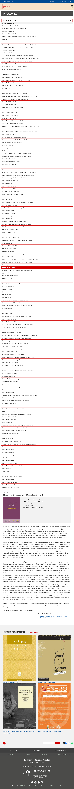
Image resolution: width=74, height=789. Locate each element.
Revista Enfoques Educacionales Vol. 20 (12, 466)
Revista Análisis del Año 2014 (9, 256)
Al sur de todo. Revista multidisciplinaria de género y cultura (17, 55)
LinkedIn (69, 743)
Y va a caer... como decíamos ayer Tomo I (12, 346)
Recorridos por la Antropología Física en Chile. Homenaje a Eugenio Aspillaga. (19, 732)
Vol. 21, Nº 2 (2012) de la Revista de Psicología (13, 216)
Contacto (28, 754)
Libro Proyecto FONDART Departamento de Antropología (17, 148)
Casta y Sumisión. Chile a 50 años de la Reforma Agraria (16, 409)
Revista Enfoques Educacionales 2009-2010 (13, 121)
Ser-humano (5, 235)
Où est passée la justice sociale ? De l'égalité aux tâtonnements (18, 425)
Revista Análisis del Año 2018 (9, 417)
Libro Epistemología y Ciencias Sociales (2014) (14, 221)
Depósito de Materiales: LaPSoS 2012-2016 (13, 365)
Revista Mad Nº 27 (7, 218)
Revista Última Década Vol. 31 (9, 463)
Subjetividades (6, 471)
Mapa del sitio (46, 754)
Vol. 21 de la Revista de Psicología (10, 191)
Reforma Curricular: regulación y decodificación (14, 379)
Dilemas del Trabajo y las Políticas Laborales (13, 25)
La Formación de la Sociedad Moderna (12, 476)
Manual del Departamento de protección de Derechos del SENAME (19, 45)
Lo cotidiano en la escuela (8, 406)
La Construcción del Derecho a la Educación (13, 85)
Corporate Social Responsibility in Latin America (14, 93)
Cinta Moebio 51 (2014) (8, 251)
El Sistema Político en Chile (9, 403)
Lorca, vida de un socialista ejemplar (11, 284)
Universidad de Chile (57, 785)
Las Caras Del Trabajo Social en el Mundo (13, 311)
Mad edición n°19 (6, 39)
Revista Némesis (6, 88)
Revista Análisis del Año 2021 (9, 479)
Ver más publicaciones (32, 632)
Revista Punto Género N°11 (9, 419)
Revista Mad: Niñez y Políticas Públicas (12, 77)
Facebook (66, 743)
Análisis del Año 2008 (7, 53)
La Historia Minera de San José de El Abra (12, 107)
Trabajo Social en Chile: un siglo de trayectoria (14, 327)
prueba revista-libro (7, 145)
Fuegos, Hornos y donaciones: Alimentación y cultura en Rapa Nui (19, 36)
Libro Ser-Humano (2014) (8, 232)
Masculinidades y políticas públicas (11, 170)
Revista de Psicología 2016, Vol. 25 (11, 362)
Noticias (13, 750)
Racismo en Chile (6, 297)
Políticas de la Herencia (8, 438)
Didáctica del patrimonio (8, 376)
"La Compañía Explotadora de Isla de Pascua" (13, 150)
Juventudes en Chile (7, 308)
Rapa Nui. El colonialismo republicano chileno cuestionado (17, 262)
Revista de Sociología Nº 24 (9, 134)
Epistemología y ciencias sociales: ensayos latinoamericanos (17, 202)
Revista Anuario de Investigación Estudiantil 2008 (14, 140)
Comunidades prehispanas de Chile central (13, 354)
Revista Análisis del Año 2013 (9, 246)
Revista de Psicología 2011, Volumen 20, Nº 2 (13, 178)
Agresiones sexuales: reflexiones (10, 74)
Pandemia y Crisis (6, 447)
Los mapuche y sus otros (8, 341)
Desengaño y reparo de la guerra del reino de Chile (15, 343)
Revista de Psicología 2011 (9, 164)
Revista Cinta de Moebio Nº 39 (10, 110)
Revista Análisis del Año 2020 (9, 34)
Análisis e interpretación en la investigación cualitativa (16, 208)
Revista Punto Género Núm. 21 (10, 485)
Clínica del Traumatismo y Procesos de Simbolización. (15, 99)
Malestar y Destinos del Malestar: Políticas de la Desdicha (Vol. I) (18, 357)
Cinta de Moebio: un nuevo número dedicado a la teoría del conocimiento (20, 126)
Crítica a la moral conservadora (10, 275)
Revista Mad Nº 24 (7, 167)
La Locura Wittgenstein (8, 398)
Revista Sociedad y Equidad (9, 159)
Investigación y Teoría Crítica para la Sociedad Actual (15, 400)
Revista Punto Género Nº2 (9, 213)
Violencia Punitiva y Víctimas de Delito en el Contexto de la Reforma (19, 395)
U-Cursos (59, 1)
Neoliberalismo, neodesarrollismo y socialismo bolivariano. (17, 428)
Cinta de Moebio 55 (7, 294)
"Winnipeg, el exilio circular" (9, 104)
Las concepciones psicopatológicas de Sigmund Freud (16, 80)
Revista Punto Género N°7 (9, 322)
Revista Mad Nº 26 (7, 183)
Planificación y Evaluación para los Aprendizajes (14, 28)
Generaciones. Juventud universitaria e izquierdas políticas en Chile (19, 172)
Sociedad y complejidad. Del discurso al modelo (14, 91)
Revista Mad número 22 (8, 83)
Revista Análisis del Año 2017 (9, 392)
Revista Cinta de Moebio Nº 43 (10, 180)
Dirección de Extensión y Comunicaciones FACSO (40, 785)
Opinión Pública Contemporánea (10, 389)
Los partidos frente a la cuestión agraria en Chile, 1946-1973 (17, 316)
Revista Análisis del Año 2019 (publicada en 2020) (14, 430)
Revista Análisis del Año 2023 (9, 482)
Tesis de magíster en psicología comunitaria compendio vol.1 (17, 47)
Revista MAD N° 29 (7, 199)
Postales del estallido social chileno (11, 433)
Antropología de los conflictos (10, 381)
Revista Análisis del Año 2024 (11, 682)
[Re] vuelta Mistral (7, 292)
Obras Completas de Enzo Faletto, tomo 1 (12, 72)
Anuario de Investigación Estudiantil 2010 (12, 123)
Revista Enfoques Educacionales (10, 474)
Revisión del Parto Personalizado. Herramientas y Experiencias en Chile (20, 58)
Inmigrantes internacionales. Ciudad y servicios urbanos (16, 156)
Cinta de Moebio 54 (7, 289)
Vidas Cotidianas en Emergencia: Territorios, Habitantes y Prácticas (19, 330)
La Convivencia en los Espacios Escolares (12, 142)
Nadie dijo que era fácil (8, 286)
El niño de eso (5, 384)
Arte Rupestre (6, 457)
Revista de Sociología (7, 468)
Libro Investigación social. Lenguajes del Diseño (14, 227)
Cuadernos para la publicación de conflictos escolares (16, 42)
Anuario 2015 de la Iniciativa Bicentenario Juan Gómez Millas (17, 324)
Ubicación (10, 754)
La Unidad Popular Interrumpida (10, 487)
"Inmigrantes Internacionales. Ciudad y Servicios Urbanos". (17, 153)
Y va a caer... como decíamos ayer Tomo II (12, 360)
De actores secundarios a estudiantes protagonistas (15, 66)
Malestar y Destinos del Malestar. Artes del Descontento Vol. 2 (18, 370)
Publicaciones (10, 14)
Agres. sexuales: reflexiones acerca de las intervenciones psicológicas (19, 96)
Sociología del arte (7, 313)
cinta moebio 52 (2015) (8, 243)
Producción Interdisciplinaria (9, 373)
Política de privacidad (64, 754)
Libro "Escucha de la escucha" (9, 205)
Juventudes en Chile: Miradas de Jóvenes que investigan (16, 338)
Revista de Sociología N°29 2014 (10, 237)
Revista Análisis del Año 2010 (9, 112)
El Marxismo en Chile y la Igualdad (11, 455)
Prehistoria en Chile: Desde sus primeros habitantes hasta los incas (19, 335)
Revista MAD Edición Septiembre (10, 102)
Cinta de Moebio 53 (7, 278)
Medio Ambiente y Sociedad (9, 118)
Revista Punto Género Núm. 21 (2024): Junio (49, 731)
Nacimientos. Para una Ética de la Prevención (13, 436)
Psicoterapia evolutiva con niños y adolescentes (14, 197)
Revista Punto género (7, 368)
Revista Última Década (8, 31)
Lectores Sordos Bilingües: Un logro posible (13, 387)
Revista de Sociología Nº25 (9, 189)
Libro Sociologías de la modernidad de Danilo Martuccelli (16, 224)
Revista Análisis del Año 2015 (9, 351)
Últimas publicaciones (8, 23)
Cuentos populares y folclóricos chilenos (12, 303)
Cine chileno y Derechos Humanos (11, 64)
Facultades (52, 1)
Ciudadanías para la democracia (10, 411)
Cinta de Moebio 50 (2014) (9, 248)
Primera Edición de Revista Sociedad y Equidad (14, 137)
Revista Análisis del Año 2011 (9, 186)
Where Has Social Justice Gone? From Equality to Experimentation (19, 444)
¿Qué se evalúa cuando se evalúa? (11, 273)
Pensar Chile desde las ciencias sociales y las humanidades (17, 305)
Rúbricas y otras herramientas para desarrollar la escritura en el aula (20, 281)
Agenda (37, 750)
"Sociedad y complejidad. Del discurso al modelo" (14, 129)
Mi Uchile (64, 1)
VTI (25, 785)
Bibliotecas (69, 1)
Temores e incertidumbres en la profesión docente (15, 300)
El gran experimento (7, 265)
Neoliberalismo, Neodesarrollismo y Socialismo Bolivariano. (17, 414)
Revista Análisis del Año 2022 (9, 460)
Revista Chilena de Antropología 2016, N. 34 (13, 349)
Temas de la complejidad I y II (9, 50)
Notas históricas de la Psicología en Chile (12, 194)
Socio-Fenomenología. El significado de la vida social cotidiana (18, 175)
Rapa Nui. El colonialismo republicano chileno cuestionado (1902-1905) (20, 259)
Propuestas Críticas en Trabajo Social (11, 441)
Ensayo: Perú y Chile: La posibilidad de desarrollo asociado (17, 61)
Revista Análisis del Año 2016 (9, 319)
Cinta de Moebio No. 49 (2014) (10, 229)
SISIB (21, 785)
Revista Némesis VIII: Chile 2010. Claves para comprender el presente (19, 131)
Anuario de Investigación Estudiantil (11, 69)
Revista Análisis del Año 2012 (9, 210)
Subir (4, 743)
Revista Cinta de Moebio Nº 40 (10, 115)
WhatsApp (71, 743)
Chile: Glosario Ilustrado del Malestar (11, 332)
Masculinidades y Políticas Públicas (11, 161)
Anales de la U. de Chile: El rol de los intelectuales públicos (17, 270)
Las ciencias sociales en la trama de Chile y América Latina (17, 240)
